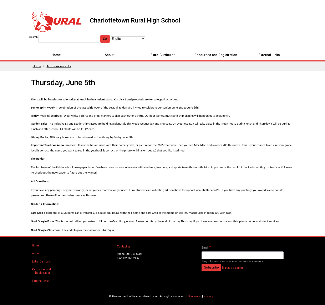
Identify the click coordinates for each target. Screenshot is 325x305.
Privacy (208, 296)
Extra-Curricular (163, 55)
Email (205, 247)
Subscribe (211, 267)
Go (105, 39)
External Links (269, 55)
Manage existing (232, 267)
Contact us (124, 246)
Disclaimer (195, 296)
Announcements (59, 66)
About (109, 55)
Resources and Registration (215, 55)
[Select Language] (128, 38)
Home (56, 55)
